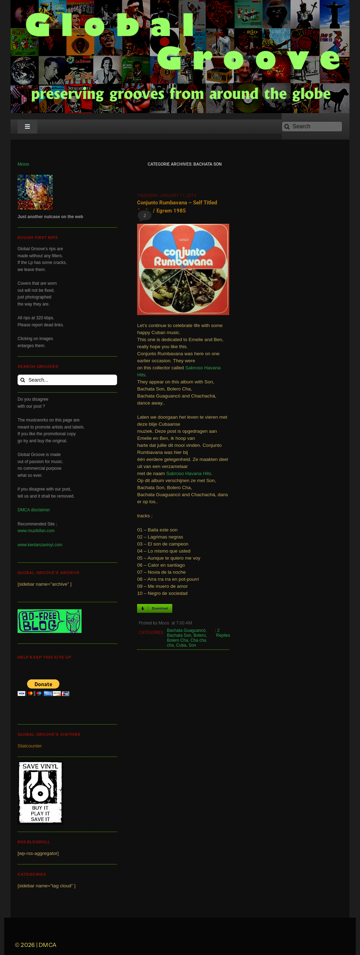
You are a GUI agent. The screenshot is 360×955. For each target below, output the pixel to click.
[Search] (312, 126)
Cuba (181, 645)
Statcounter (30, 745)
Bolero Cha (177, 640)
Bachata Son (179, 635)
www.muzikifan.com (36, 530)
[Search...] (67, 380)
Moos (23, 164)
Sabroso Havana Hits (188, 473)
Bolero (199, 635)
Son (192, 645)
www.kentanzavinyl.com (40, 544)
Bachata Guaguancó (186, 630)
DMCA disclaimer (34, 509)
